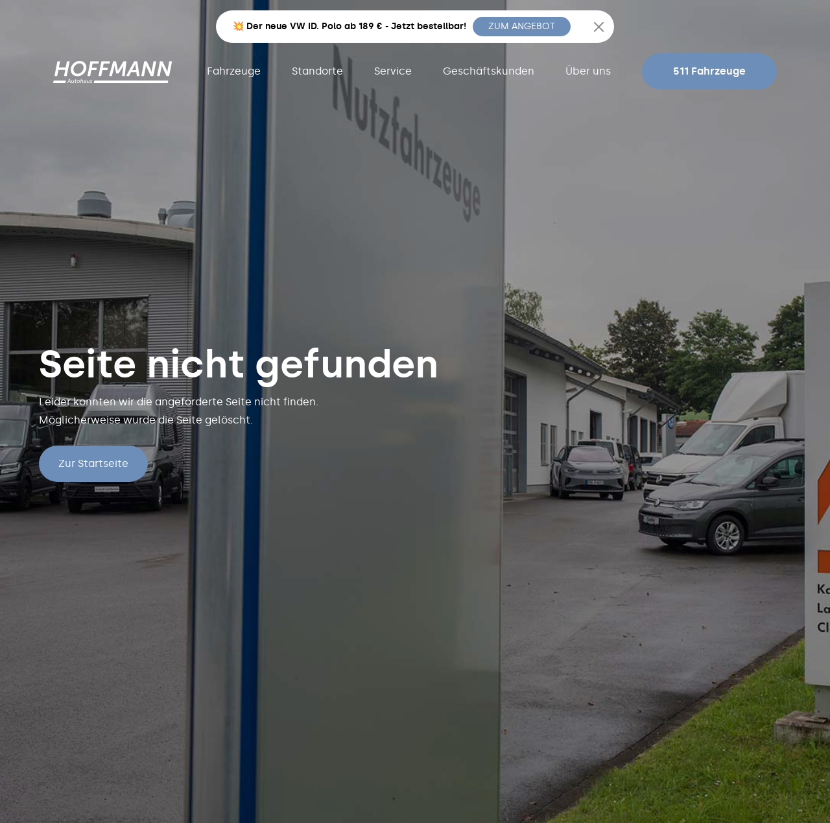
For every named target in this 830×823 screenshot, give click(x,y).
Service (393, 71)
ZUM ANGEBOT (521, 26)
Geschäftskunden (488, 71)
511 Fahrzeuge (709, 71)
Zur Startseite (93, 463)
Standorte (317, 71)
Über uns (588, 71)
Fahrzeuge (234, 71)
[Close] (599, 27)
